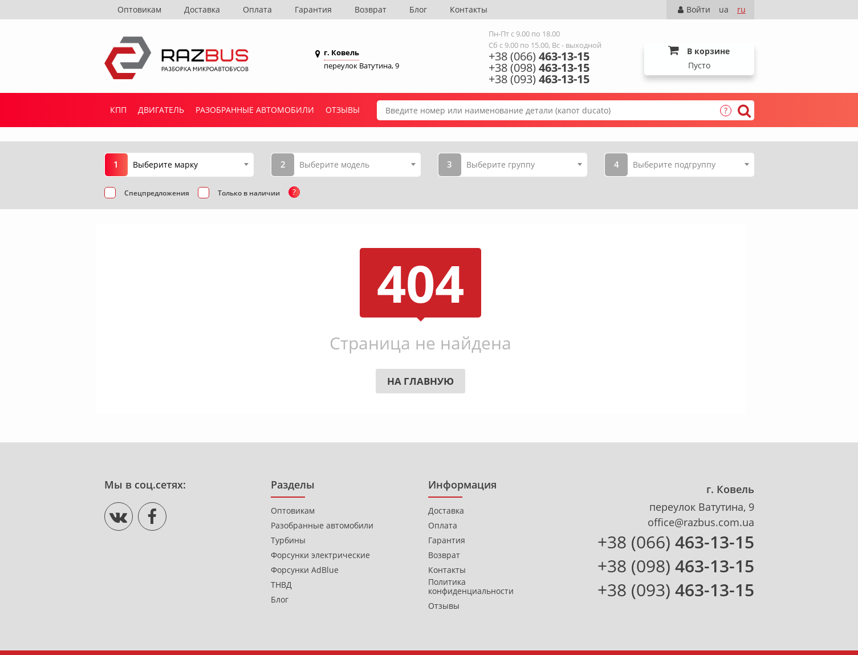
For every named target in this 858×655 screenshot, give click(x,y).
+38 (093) (539, 79)
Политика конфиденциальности (471, 586)
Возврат (371, 9)
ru (741, 9)
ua (724, 9)
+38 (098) (539, 68)
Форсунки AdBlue (305, 570)
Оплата (257, 9)
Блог (418, 9)
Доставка (202, 9)
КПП (118, 109)
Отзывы (343, 109)
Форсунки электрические (320, 555)
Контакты (468, 9)
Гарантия (313, 9)
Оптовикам (139, 9)
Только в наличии (249, 193)
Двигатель (161, 109)
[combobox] (190, 164)
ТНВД (281, 584)
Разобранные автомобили (255, 109)
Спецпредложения (156, 193)
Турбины (288, 540)
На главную (420, 381)
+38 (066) (539, 56)
